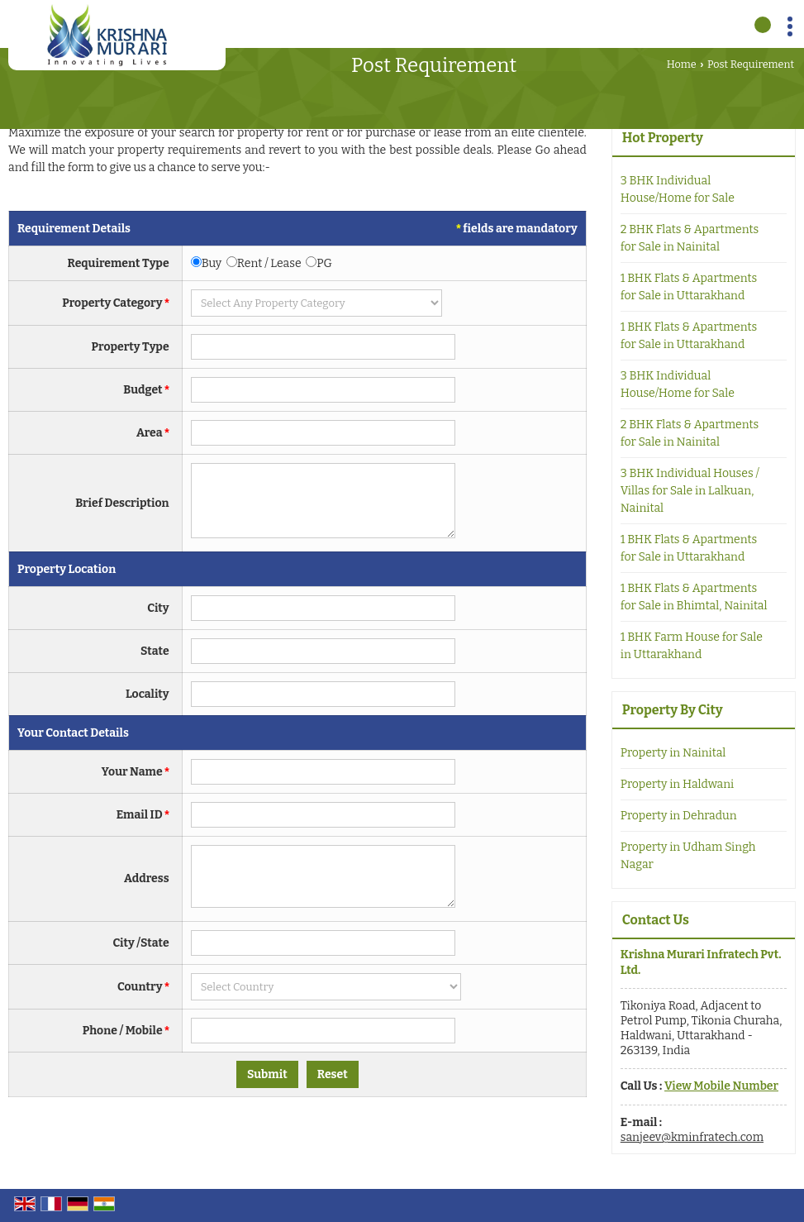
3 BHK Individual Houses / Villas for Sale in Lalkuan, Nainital (690, 490)
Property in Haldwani (678, 784)
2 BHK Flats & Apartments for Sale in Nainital (690, 238)
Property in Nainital (673, 753)
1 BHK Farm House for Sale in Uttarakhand (692, 645)
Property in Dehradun (679, 816)
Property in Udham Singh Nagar (688, 855)
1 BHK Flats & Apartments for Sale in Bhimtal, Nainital (694, 597)
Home (682, 64)
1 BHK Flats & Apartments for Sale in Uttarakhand (689, 287)
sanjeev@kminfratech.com (692, 1137)
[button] (721, 1086)
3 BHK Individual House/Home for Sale (678, 189)
